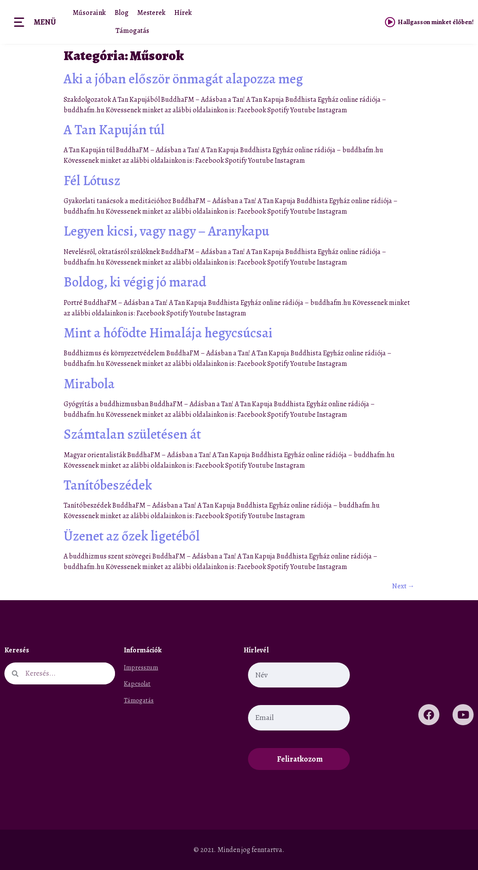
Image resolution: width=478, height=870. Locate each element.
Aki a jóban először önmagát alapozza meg (183, 78)
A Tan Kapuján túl (114, 129)
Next (403, 586)
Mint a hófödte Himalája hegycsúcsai (168, 332)
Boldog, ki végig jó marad (135, 281)
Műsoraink (89, 13)
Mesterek (151, 13)
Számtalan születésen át (132, 434)
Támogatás (132, 31)
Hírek (183, 13)
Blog (122, 13)
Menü (45, 22)
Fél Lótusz (92, 180)
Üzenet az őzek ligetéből (132, 535)
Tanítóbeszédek (108, 485)
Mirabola (89, 383)
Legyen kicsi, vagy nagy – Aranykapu (166, 231)
